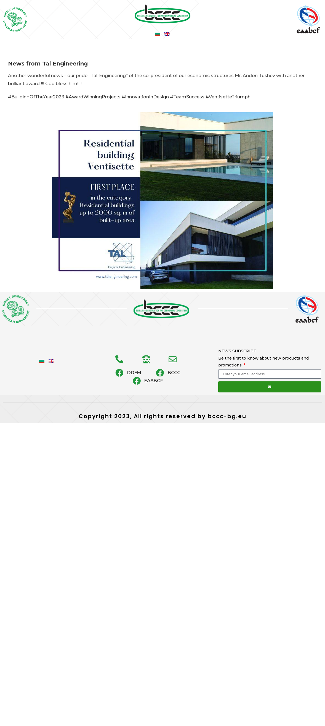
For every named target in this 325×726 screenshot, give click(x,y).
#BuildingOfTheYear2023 (36, 96)
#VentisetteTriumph (228, 96)
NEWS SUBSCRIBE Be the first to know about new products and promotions (263, 357)
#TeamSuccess (187, 96)
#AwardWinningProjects (93, 96)
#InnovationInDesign (145, 96)
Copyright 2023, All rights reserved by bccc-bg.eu (162, 416)
